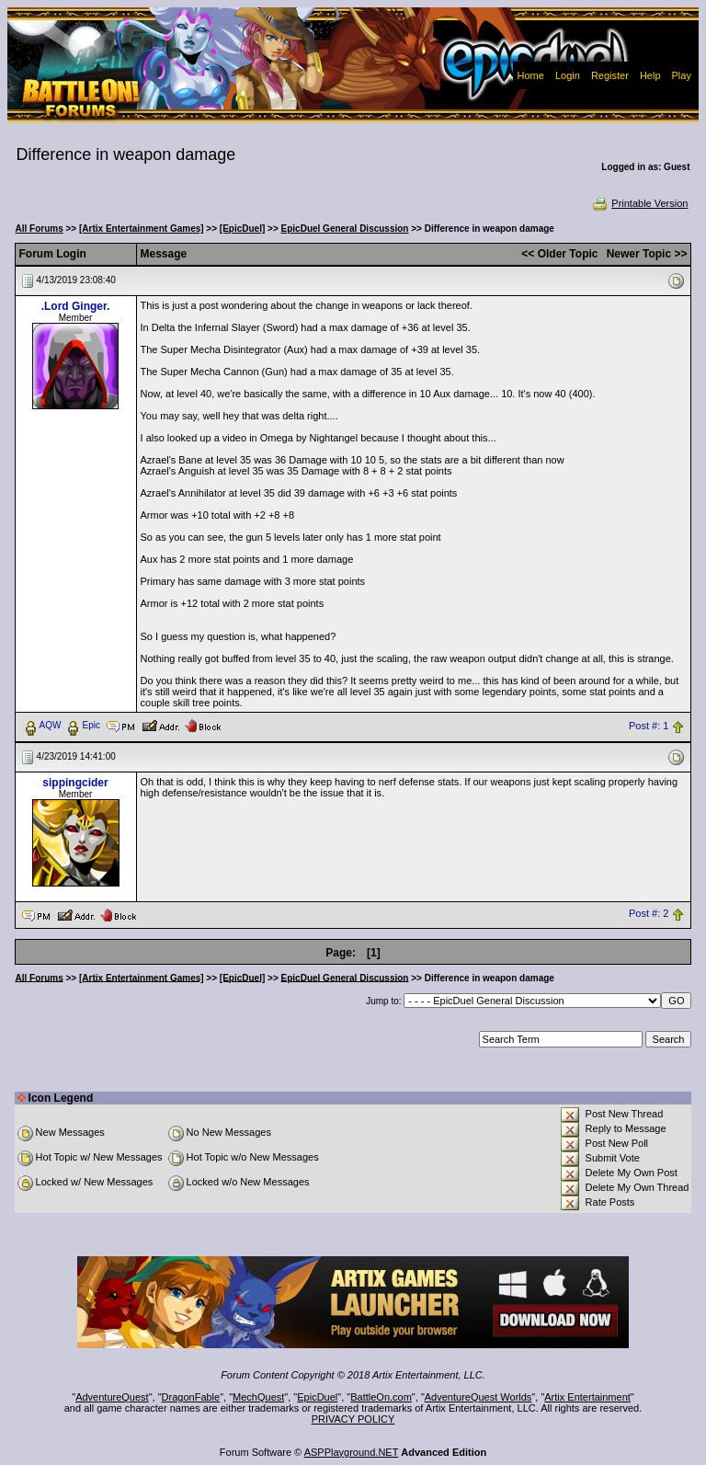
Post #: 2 (648, 914)
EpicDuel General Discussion (345, 228)
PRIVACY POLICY (353, 1419)
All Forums (39, 228)
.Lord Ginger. (75, 306)
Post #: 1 (648, 725)
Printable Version (639, 203)
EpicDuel (317, 1396)
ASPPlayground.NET (351, 1452)
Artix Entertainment (587, 1396)
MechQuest (258, 1396)
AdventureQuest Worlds (478, 1396)
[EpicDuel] (242, 228)
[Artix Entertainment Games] (141, 228)
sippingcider (75, 782)
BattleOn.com (381, 1396)
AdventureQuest (112, 1396)
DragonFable (191, 1396)
